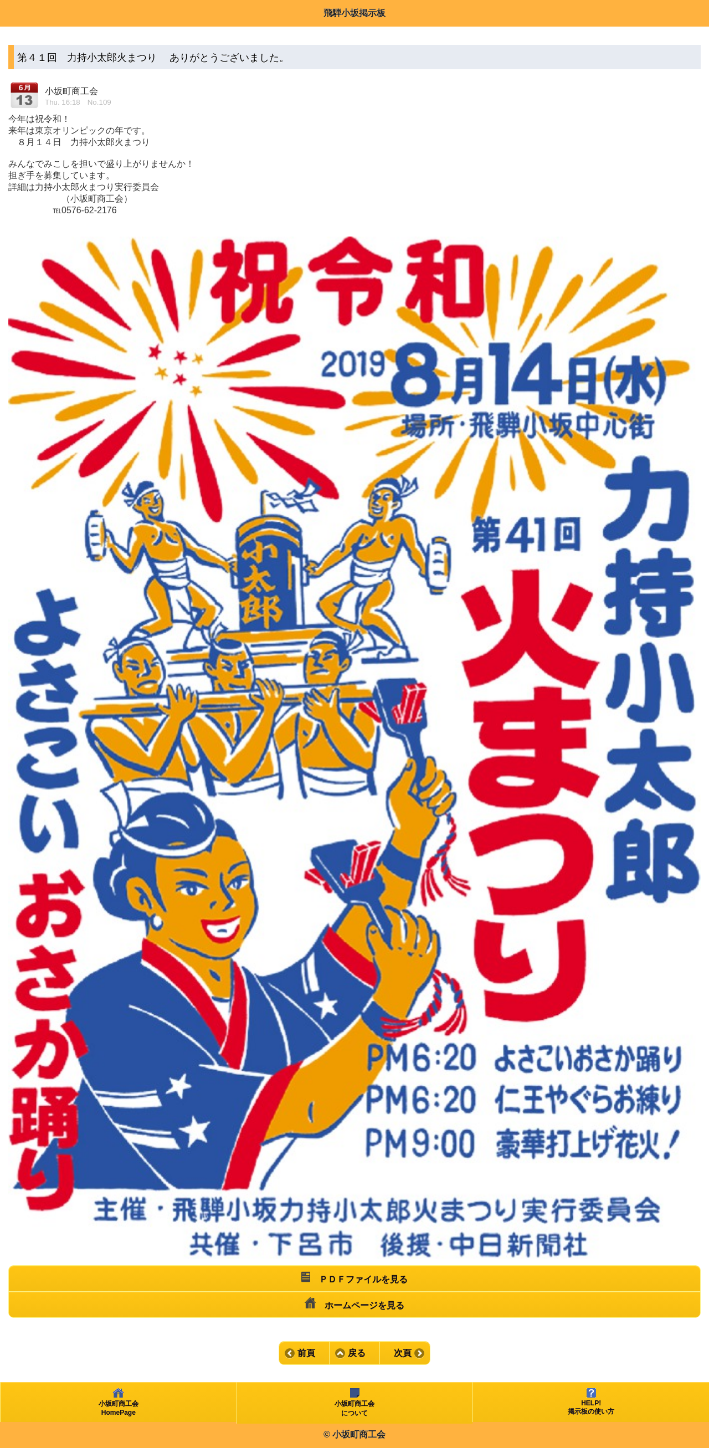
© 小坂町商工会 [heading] (354, 1434)
